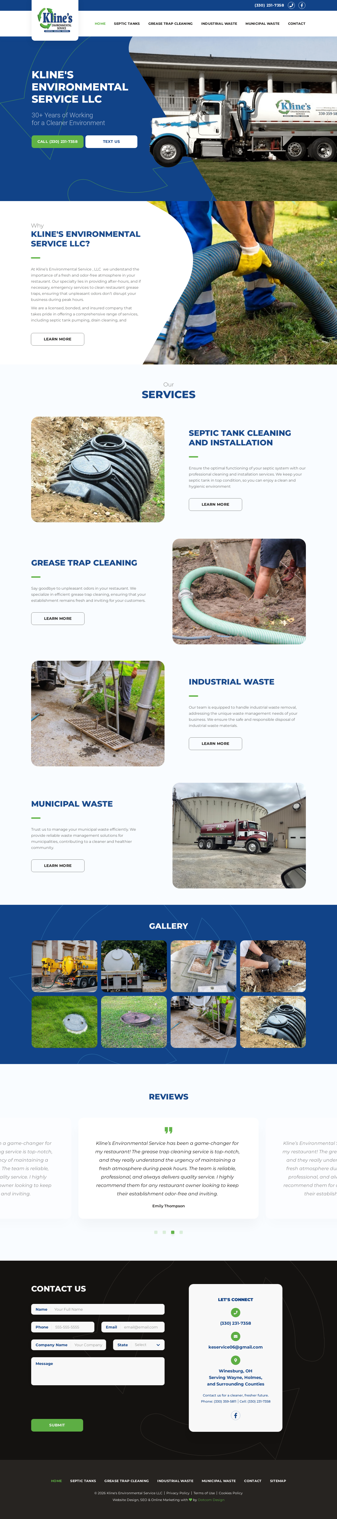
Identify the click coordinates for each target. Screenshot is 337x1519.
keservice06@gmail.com (252, 1347)
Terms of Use (204, 1493)
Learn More (231, 504)
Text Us (111, 141)
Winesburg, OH (252, 1371)
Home (100, 24)
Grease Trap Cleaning (170, 24)
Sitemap (278, 1481)
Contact (296, 24)
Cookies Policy (231, 1493)
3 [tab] (172, 1239)
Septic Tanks (127, 24)
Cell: (271, 1401)
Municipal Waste (262, 24)
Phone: (234, 1401)
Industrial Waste (219, 24)
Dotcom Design (211, 1500)
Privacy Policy (178, 1493)
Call (57, 141)
